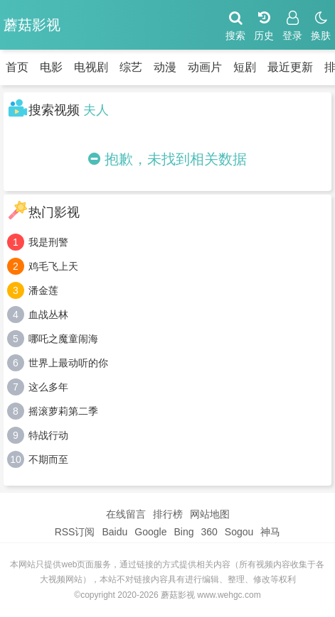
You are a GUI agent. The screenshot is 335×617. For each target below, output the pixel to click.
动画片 (205, 67)
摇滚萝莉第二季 (63, 411)
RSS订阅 (75, 531)
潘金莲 (43, 290)
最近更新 (290, 67)
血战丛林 (48, 314)
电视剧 (91, 67)
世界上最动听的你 (68, 362)
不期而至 (48, 459)
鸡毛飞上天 (53, 266)
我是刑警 (48, 242)
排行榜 (168, 514)
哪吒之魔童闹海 (63, 338)
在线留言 (126, 514)
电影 (51, 67)
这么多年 (48, 387)
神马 (270, 531)
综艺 (130, 67)
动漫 (165, 67)
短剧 (244, 67)
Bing (183, 531)
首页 (17, 67)
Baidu (114, 531)
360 (209, 531)
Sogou (239, 531)
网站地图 (210, 514)
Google (150, 531)
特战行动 (48, 435)
